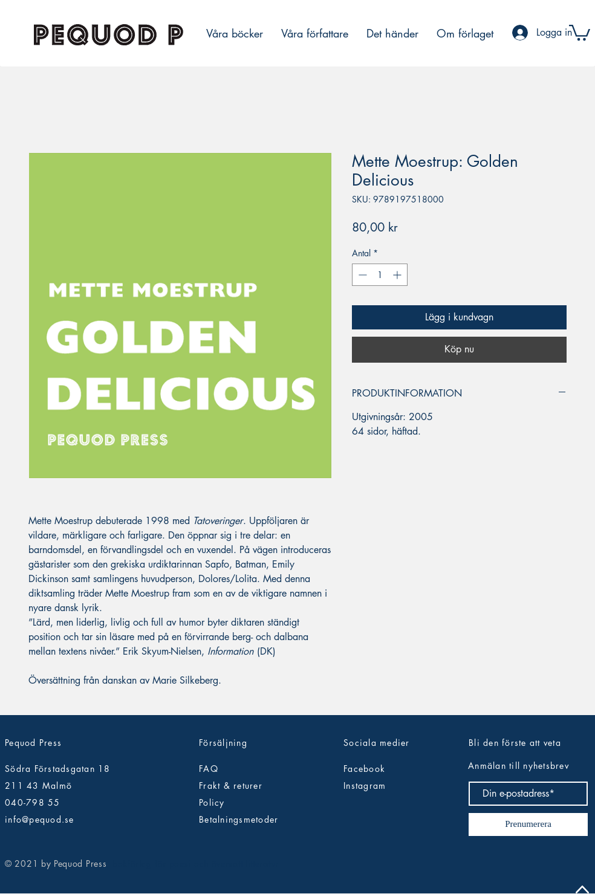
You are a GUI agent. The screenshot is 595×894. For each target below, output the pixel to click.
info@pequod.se (39, 819)
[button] (579, 31)
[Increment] (398, 274)
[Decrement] (361, 274)
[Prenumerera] (528, 824)
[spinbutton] (380, 274)
